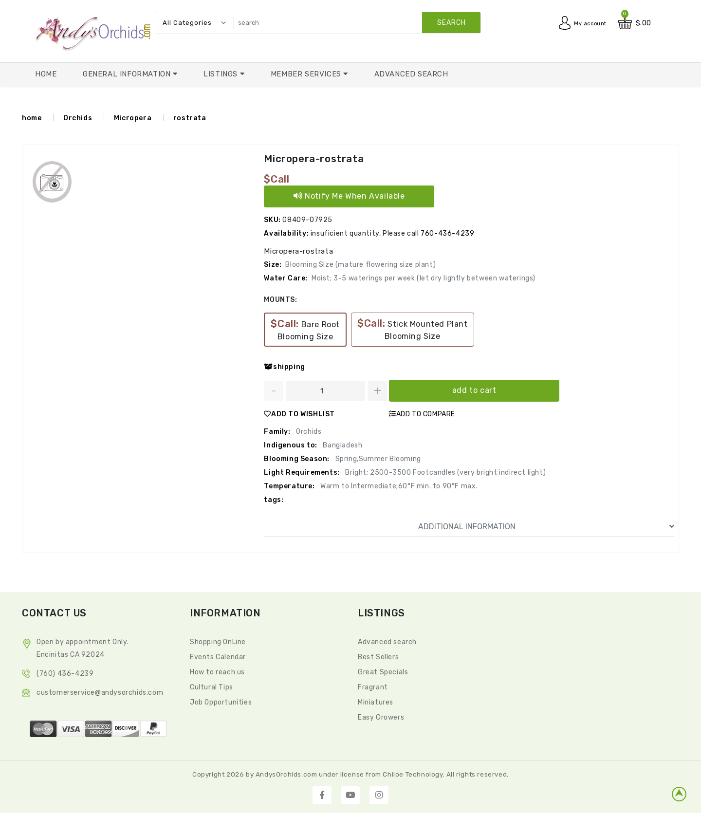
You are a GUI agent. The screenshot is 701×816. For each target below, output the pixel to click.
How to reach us (217, 672)
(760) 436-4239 (65, 673)
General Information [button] (128, 74)
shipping (284, 367)
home (31, 118)
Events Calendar (218, 657)
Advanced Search (411, 74)
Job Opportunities (221, 702)
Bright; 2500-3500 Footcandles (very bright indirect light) (445, 472)
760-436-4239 (447, 233)
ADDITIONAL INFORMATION (546, 527)
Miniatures (375, 702)
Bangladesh (342, 445)
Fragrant (373, 687)
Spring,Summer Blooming (377, 459)
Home (45, 74)
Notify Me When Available (349, 196)
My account (587, 23)
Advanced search (387, 642)
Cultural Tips (211, 687)
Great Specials (383, 672)
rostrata (189, 118)
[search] (354, 22)
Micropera (132, 118)
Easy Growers (381, 717)
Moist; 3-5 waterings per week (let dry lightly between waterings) (423, 278)
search (451, 23)
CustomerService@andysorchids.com (100, 692)
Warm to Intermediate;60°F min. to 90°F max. (398, 486)
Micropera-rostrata (313, 159)
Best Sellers (378, 657)
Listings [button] (221, 74)
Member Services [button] (307, 74)
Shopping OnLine (218, 642)
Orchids (77, 118)
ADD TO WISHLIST (299, 414)
